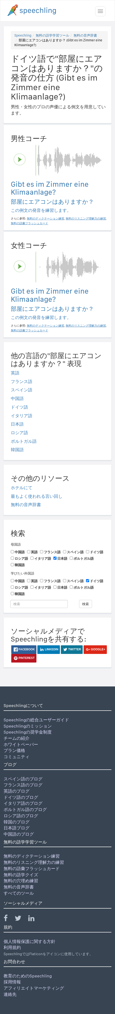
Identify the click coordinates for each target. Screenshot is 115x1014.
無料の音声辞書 (85, 35)
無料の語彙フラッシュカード (32, 868)
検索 (85, 604)
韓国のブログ (16, 821)
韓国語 (17, 449)
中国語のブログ (19, 834)
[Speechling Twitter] (21, 919)
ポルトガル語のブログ (25, 809)
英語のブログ (16, 791)
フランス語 (21, 381)
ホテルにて (21, 487)
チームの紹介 (16, 738)
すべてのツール (19, 893)
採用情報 (12, 981)
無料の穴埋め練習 (21, 880)
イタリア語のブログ (23, 803)
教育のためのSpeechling (28, 975)
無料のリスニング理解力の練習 (34, 862)
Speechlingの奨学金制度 (28, 731)
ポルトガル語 (24, 441)
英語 (15, 372)
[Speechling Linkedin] (34, 919)
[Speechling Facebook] (9, 919)
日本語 (17, 424)
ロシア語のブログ (21, 815)
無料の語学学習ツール (52, 35)
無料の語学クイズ (21, 874)
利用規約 (12, 947)
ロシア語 (19, 432)
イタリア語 (21, 415)
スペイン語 (21, 389)
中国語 (17, 398)
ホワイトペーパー (21, 744)
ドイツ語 (19, 407)
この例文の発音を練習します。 (41, 210)
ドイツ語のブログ (21, 797)
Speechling (22, 35)
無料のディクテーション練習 (32, 856)
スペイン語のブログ (23, 778)
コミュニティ (16, 756)
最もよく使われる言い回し (37, 496)
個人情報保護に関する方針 (29, 941)
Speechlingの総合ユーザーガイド (36, 719)
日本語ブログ (16, 827)
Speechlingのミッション (28, 726)
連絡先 (10, 994)
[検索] (39, 604)
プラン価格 (14, 750)
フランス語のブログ (23, 784)
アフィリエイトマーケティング (34, 988)
